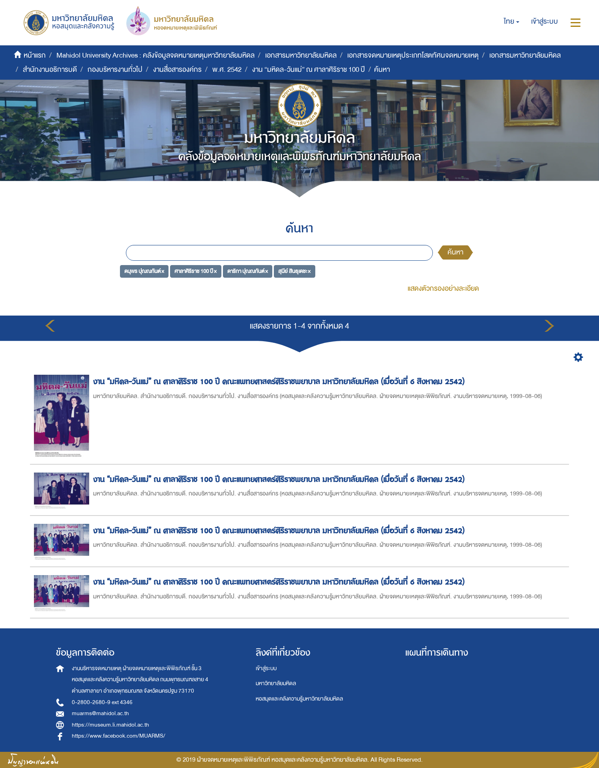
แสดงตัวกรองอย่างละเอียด (443, 288)
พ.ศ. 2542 (226, 70)
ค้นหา (455, 252)
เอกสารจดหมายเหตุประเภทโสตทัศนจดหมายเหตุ (413, 55)
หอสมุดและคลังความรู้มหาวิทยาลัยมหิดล (299, 699)
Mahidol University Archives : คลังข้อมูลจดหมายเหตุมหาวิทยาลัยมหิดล (155, 55)
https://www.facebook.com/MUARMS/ (118, 736)
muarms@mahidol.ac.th (100, 713)
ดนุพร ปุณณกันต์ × (144, 271)
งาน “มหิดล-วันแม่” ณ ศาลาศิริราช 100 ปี (308, 70)
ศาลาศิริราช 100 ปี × (195, 271)
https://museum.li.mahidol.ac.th (110, 725)
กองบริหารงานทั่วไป (115, 70)
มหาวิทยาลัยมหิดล (276, 683)
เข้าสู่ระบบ (266, 668)
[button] (511, 21)
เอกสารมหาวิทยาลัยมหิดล (301, 55)
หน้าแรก (35, 55)
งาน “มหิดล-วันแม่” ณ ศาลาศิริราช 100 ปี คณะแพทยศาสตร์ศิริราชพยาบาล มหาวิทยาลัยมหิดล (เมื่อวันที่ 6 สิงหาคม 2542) (280, 381)
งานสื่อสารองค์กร (177, 70)
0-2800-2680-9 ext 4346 (102, 702)
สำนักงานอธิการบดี (50, 70)
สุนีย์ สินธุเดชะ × (294, 271)
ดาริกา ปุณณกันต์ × (247, 271)
